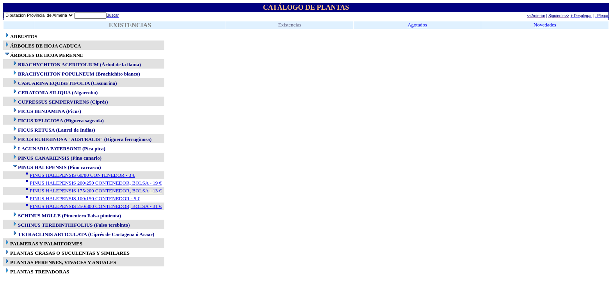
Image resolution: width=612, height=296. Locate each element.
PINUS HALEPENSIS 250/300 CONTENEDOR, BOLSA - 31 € (96, 206)
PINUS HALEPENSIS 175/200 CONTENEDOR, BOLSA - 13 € (96, 191)
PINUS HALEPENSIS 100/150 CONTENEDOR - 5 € (85, 198)
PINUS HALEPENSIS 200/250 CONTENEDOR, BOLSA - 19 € (96, 183)
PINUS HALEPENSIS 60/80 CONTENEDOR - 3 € (82, 175)
